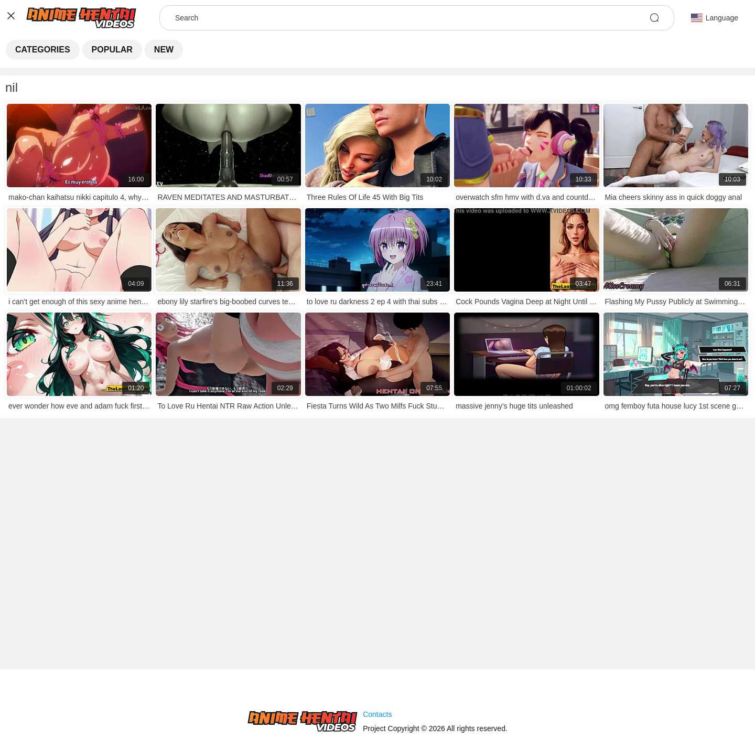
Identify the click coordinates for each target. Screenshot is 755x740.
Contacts (377, 714)
